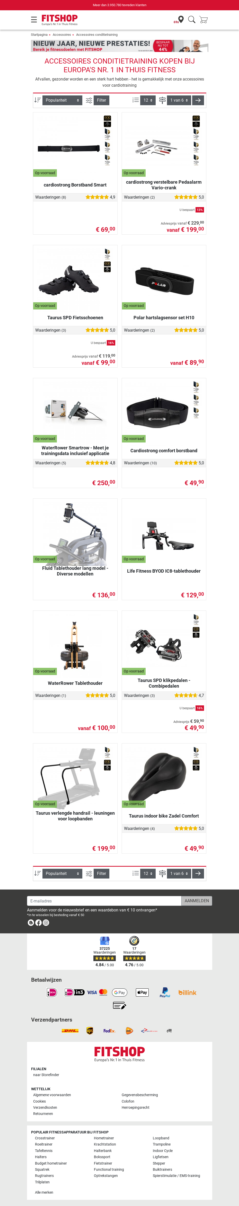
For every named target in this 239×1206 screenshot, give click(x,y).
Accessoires (62, 35)
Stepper (159, 1163)
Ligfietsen (161, 1157)
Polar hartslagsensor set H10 (164, 317)
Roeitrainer (43, 1144)
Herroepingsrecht (135, 1107)
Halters (41, 1157)
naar (46, 1075)
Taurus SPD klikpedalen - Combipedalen (164, 683)
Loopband (161, 1138)
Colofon (128, 1101)
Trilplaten (42, 1182)
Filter (101, 100)
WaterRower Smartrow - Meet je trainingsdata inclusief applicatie (75, 450)
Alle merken (44, 1192)
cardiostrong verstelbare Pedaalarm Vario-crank (164, 184)
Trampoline (162, 1144)
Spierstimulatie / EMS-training (176, 1176)
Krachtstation (105, 1144)
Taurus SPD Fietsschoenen (75, 317)
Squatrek (42, 1169)
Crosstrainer (45, 1138)
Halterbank (103, 1151)
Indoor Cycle (163, 1151)
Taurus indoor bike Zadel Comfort (164, 816)
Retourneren (43, 1114)
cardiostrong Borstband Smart (75, 185)
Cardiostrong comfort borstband (163, 450)
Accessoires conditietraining (97, 35)
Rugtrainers (44, 1176)
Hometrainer (104, 1138)
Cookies (39, 1101)
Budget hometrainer (51, 1163)
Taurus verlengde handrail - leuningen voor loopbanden (75, 815)
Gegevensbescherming (140, 1095)
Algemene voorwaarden (52, 1095)
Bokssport (102, 1157)
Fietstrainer (103, 1163)
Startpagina (39, 35)
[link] (31, 923)
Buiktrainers (162, 1169)
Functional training (109, 1169)
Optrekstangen (106, 1176)
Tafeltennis (43, 1151)
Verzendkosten (45, 1107)
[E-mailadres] (104, 901)
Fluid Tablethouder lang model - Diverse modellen (75, 571)
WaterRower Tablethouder (75, 683)
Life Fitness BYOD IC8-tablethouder (164, 571)
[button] (198, 100)
